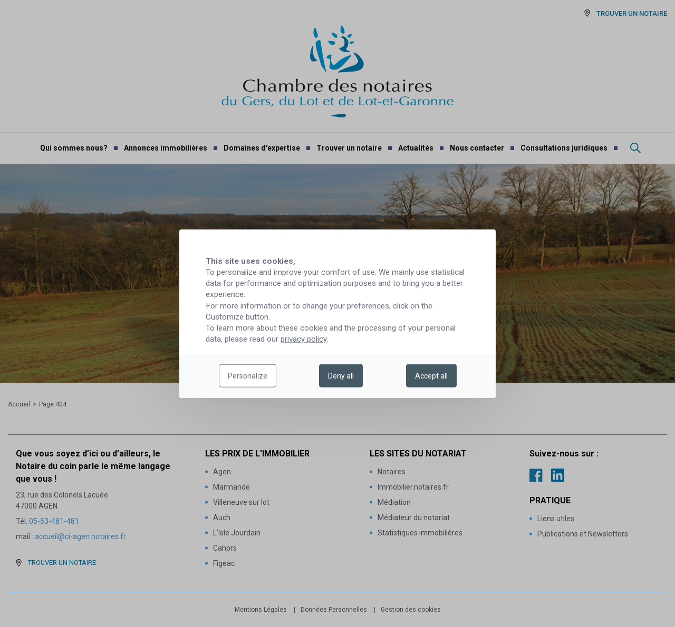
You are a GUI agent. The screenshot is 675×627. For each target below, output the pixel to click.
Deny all (341, 376)
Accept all (431, 376)
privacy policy (303, 339)
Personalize (247, 376)
